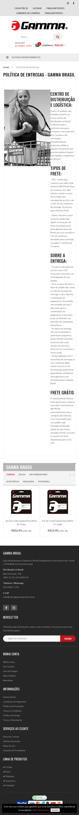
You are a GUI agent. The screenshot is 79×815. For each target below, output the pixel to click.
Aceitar (55, 810)
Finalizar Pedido (54, 13)
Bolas (22, 474)
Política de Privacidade (13, 706)
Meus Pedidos (9, 676)
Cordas (10, 474)
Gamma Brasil (9, 697)
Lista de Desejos (10, 671)
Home (6, 67)
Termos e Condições (12, 711)
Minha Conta (9, 662)
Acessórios (12, 481)
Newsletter (8, 680)
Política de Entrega (11, 715)
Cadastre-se (21, 8)
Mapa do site (9, 746)
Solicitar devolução (11, 741)
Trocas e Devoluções (12, 720)
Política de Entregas (27, 67)
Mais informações (40, 810)
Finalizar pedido (55, 8)
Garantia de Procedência (14, 750)
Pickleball (44, 481)
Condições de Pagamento (14, 701)
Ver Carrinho (9, 666)
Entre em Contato (11, 736)
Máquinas (28, 481)
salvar (67, 638)
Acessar (37, 8)
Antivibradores (38, 474)
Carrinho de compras (28, 13)
